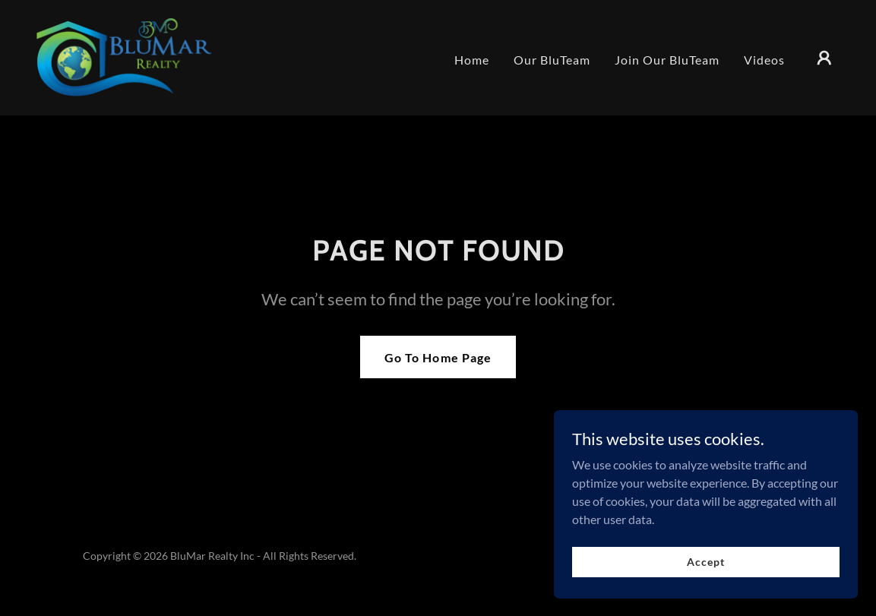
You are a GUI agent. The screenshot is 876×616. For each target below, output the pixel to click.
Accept (705, 561)
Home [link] (471, 59)
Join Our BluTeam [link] (667, 59)
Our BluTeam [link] (552, 59)
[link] (127, 56)
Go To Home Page (437, 357)
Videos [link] (764, 59)
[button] (824, 58)
